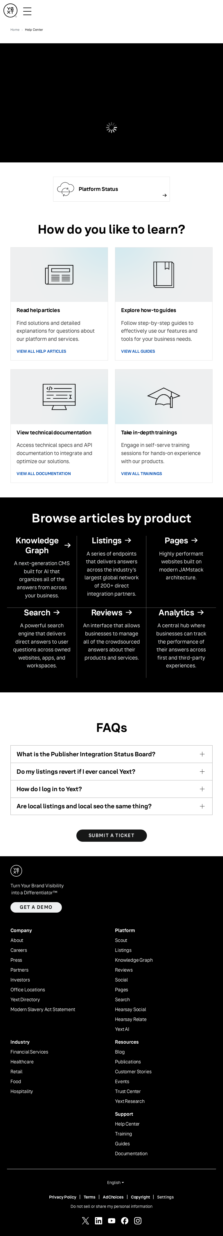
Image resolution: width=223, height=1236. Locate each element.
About (16, 940)
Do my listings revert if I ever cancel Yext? (76, 771)
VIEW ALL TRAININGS (141, 473)
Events (122, 1082)
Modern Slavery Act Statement (42, 1010)
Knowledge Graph (134, 960)
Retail (16, 1072)
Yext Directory (25, 1000)
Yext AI (122, 1029)
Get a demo (36, 907)
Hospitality (21, 1092)
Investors (20, 980)
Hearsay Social (130, 1010)
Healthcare (21, 1062)
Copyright (140, 1197)
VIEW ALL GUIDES (138, 351)
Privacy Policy (62, 1197)
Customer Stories (133, 1072)
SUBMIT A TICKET (112, 835)
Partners (19, 970)
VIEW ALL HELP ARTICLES (41, 351)
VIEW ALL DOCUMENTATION (44, 473)
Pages (121, 990)
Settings (165, 1197)
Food (15, 1082)
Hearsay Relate (131, 1019)
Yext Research (130, 1101)
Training (123, 1134)
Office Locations (27, 990)
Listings (123, 950)
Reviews (124, 970)
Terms (90, 1197)
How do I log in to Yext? (49, 789)
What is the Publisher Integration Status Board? (86, 754)
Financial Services (29, 1052)
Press (16, 960)
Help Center (127, 1124)
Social (121, 980)
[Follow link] (111, 189)
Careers (18, 950)
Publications (128, 1062)
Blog (120, 1052)
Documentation (131, 1154)
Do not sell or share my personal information (111, 1206)
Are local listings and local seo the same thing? (84, 806)
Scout (121, 940)
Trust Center (128, 1092)
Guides (122, 1144)
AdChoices (113, 1197)
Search (122, 1000)
